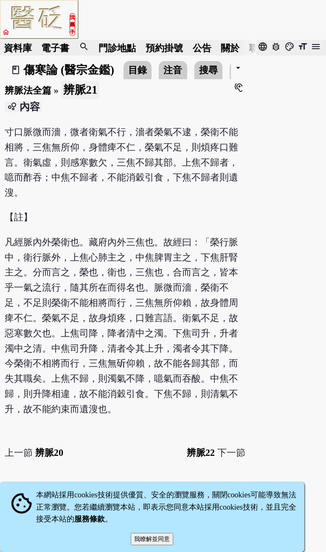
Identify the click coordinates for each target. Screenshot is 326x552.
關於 (230, 47)
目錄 (137, 70)
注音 (172, 70)
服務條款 (89, 519)
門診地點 (117, 47)
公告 (202, 47)
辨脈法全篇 (28, 90)
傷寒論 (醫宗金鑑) (68, 70)
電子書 (55, 47)
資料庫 (18, 47)
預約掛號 (164, 47)
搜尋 (208, 70)
